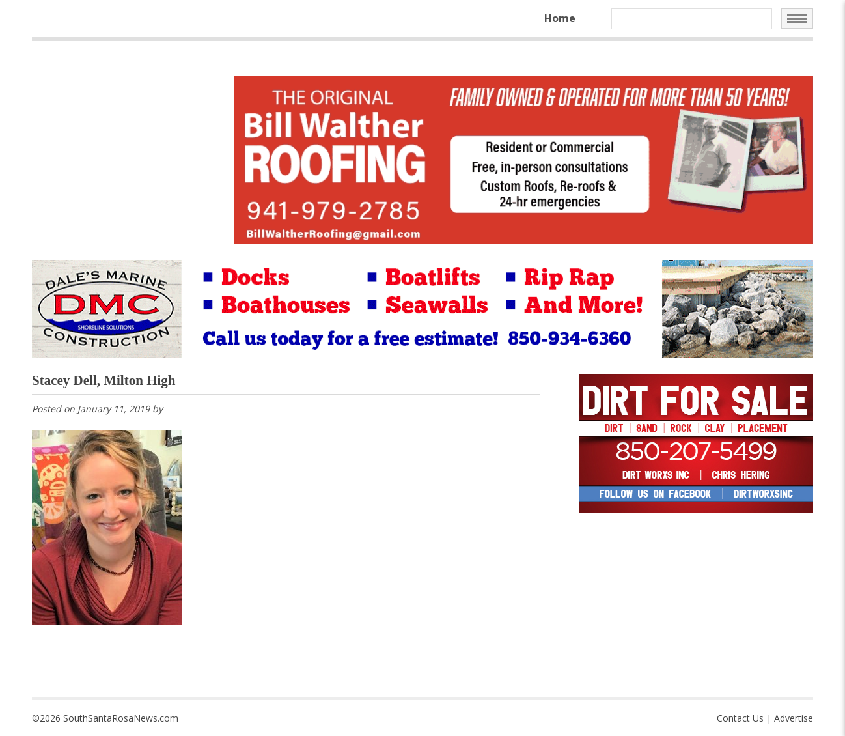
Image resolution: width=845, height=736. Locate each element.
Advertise (793, 718)
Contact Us (740, 718)
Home (559, 18)
